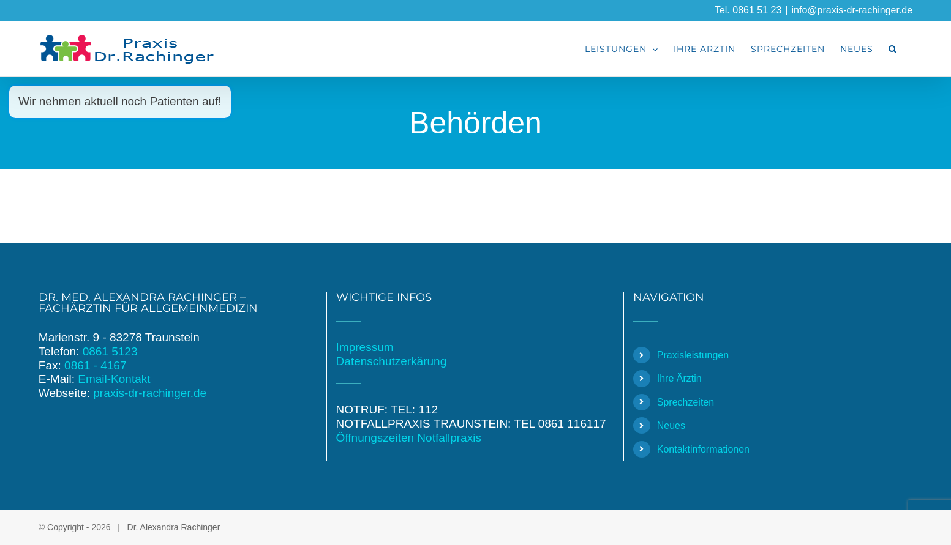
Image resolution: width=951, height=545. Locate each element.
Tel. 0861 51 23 (748, 10)
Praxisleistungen (693, 355)
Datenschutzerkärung (391, 361)
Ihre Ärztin (679, 378)
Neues (671, 425)
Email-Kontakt (114, 379)
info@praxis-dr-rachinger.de (851, 10)
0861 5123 (110, 351)
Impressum (365, 347)
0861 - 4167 (95, 365)
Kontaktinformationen (703, 449)
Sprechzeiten (685, 402)
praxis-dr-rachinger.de (149, 393)
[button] (893, 48)
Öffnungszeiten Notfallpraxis (408, 437)
